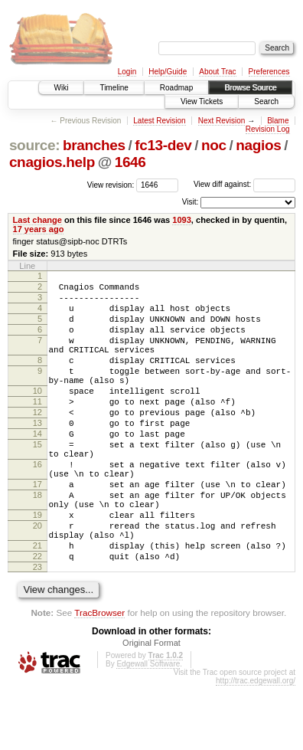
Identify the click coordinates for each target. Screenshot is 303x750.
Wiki (61, 88)
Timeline (113, 88)
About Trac (217, 71)
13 (37, 455)
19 (37, 567)
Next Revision (222, 120)
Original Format (151, 707)
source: (34, 145)
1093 (181, 219)
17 (37, 530)
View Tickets (202, 101)
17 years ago (38, 229)
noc (213, 145)
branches (94, 145)
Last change (37, 219)
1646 (130, 162)
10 (37, 416)
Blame (277, 120)
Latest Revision (159, 120)
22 (37, 618)
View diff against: (244, 184)
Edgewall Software (148, 728)
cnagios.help (52, 162)
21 (37, 605)
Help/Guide (167, 71)
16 (37, 505)
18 (37, 543)
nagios (258, 145)
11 (37, 429)
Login (127, 71)
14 (37, 468)
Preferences (269, 71)
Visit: (190, 202)
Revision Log (268, 129)
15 (37, 481)
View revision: (111, 184)
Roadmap (176, 88)
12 (37, 442)
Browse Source (250, 88)
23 (37, 631)
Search (266, 101)
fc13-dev (163, 145)
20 (37, 580)
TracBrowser (99, 677)
